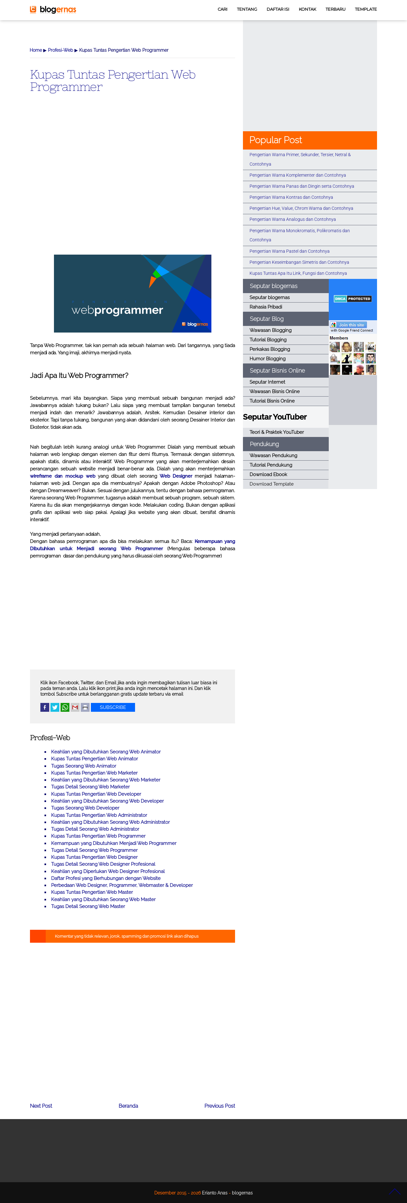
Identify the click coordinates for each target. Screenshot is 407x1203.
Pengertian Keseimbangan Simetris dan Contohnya (299, 262)
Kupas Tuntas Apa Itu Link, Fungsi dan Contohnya (298, 273)
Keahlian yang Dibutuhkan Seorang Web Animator (106, 752)
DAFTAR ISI (278, 9)
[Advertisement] (132, 184)
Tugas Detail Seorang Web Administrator (95, 829)
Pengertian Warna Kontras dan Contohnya (291, 197)
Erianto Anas (214, 1192)
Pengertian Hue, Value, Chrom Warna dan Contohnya (301, 208)
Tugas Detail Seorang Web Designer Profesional (103, 864)
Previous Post (219, 1106)
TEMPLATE (366, 9)
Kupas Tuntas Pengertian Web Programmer (113, 80)
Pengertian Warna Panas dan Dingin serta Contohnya (302, 186)
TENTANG (247, 9)
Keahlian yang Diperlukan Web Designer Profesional (108, 871)
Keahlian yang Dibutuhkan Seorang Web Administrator (110, 822)
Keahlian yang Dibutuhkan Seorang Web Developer (107, 801)
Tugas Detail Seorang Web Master (88, 906)
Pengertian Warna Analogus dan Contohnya (293, 219)
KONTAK (307, 9)
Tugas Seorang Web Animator (83, 766)
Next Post (41, 1106)
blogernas (242, 1192)
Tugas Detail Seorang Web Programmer (94, 850)
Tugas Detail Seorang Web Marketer (90, 787)
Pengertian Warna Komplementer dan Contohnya (298, 175)
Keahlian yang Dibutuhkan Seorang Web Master (103, 899)
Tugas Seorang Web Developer (85, 808)
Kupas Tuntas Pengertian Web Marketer (94, 773)
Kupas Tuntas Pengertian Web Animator (94, 759)
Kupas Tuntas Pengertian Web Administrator (99, 815)
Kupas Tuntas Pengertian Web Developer (96, 794)
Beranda (128, 1106)
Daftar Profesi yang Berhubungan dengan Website (106, 878)
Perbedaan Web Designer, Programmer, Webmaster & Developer (122, 885)
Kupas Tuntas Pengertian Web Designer (94, 857)
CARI (222, 9)
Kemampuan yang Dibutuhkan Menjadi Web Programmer (113, 843)
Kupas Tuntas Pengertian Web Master (92, 892)
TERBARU (335, 9)
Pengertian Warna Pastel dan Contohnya (290, 251)
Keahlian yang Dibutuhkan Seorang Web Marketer (105, 780)
